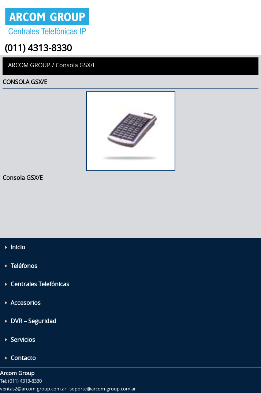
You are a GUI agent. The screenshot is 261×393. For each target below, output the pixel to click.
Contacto (23, 358)
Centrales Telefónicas (40, 284)
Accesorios (26, 303)
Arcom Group (29, 65)
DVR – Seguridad (33, 321)
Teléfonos (24, 266)
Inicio (18, 247)
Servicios (23, 340)
